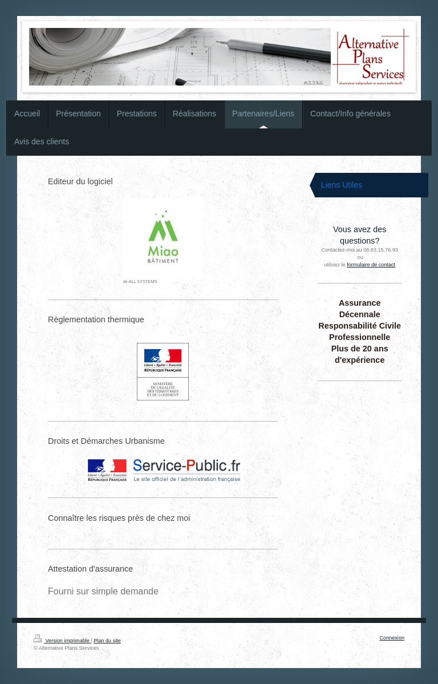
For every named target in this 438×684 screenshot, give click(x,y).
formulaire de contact (371, 265)
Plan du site (107, 640)
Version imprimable (62, 640)
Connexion (392, 638)
